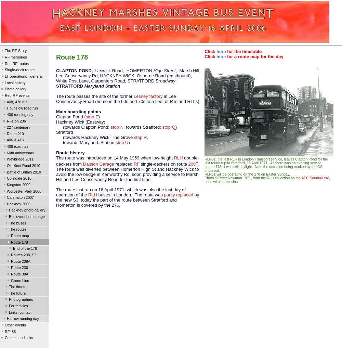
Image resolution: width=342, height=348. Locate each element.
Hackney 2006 (16, 204)
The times (14, 287)
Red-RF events (15, 96)
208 (193, 164)
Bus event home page (24, 217)
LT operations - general (21, 77)
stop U (122, 142)
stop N (116, 127)
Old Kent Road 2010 (21, 166)
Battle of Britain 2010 (21, 173)
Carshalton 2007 (18, 198)
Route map (17, 236)
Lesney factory (148, 96)
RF (137, 164)
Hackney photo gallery (24, 211)
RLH (178, 157)
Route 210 (13, 134)
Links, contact (17, 313)
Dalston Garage (98, 164)
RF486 (8, 332)
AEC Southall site (315, 178)
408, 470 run (15, 102)
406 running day (17, 115)
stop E (92, 116)
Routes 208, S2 (21, 255)
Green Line (17, 281)
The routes (15, 230)
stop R (140, 137)
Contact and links (16, 338)
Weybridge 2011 (18, 160)
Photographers (18, 300)
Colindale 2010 (16, 179)
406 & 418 (13, 140)
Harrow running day (20, 319)
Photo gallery (13, 89)
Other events (13, 325)
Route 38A (17, 275)
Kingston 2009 (16, 185)
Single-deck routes (17, 70)
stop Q (168, 127)
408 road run (15, 147)
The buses (15, 224)
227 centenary (16, 128)
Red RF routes (14, 64)
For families (16, 306)
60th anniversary (18, 153)
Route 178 (17, 243)
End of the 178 (22, 249)
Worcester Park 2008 (21, 192)
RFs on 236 (14, 122)
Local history (13, 83)
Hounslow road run (20, 109)
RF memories (13, 58)
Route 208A (18, 262)
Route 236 (17, 268)
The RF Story (13, 51)
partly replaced (178, 194)
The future (15, 294)
